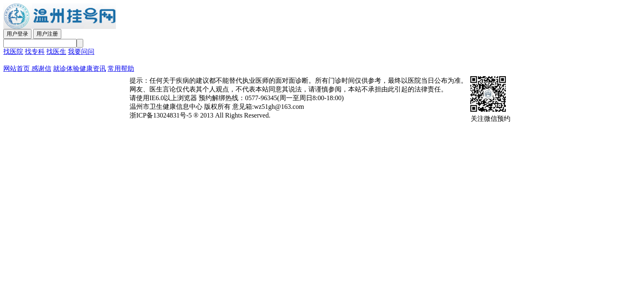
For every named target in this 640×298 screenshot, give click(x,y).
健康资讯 (92, 68)
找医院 (13, 51)
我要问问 (81, 51)
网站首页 (16, 68)
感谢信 (40, 68)
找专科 (35, 51)
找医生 (56, 51)
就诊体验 (66, 68)
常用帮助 (121, 68)
